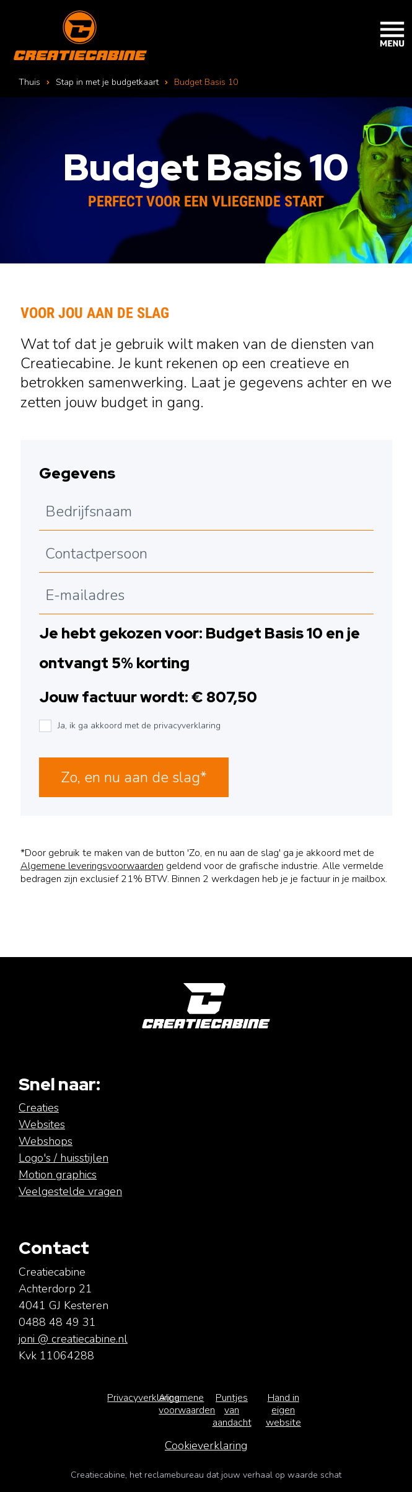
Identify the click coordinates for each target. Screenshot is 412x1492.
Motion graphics (58, 1174)
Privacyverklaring (143, 1398)
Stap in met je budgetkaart (107, 82)
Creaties (39, 1107)
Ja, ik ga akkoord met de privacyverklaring (139, 725)
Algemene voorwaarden (187, 1404)
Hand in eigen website (283, 1410)
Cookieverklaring (206, 1445)
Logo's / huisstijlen (63, 1157)
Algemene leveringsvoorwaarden (92, 866)
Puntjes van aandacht (232, 1410)
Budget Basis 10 (206, 82)
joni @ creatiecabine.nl (73, 1338)
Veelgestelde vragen (70, 1191)
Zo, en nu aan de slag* (134, 777)
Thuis (29, 82)
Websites (42, 1124)
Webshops (45, 1141)
